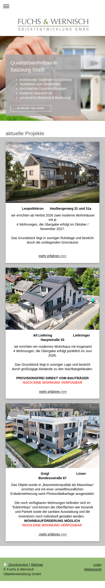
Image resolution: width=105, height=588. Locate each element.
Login (97, 565)
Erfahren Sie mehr (30, 108)
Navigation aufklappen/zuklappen (52, 6)
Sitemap (37, 565)
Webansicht (93, 569)
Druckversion (16, 565)
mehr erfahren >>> (53, 391)
